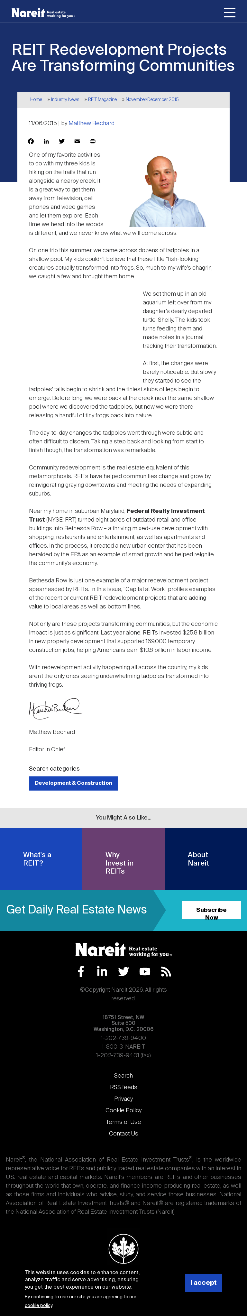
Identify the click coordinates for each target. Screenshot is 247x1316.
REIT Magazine (102, 99)
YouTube (145, 971)
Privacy (123, 1099)
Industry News (65, 99)
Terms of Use (123, 1122)
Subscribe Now (211, 913)
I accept (203, 1283)
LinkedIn (102, 971)
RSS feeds (123, 1087)
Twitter (123, 971)
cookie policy (38, 1305)
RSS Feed (166, 971)
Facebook (81, 971)
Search (123, 1076)
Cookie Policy (123, 1111)
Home (36, 99)
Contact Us (123, 1134)
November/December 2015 (152, 99)
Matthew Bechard (91, 123)
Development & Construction (73, 783)
